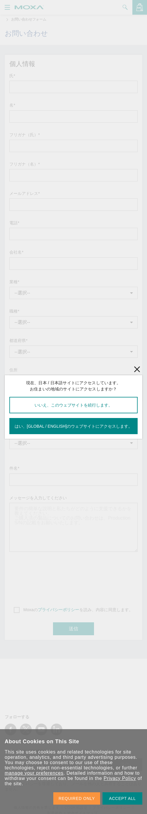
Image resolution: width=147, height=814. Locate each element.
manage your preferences (34, 773)
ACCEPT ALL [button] (122, 798)
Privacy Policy (120, 778)
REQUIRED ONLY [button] (77, 798)
